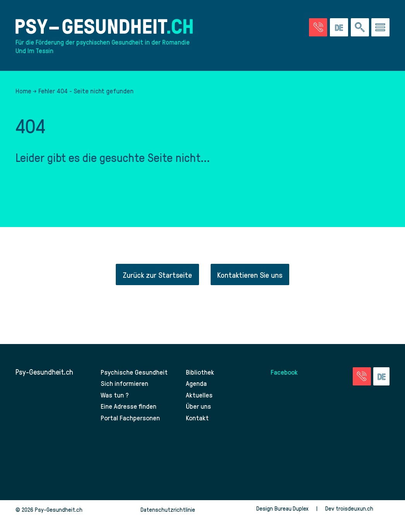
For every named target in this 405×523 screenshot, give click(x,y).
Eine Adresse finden (129, 410)
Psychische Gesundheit (136, 376)
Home (23, 94)
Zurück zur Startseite (156, 279)
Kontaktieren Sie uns (250, 279)
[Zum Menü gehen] (380, 28)
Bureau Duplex (290, 512)
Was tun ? (115, 399)
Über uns (199, 410)
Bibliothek (200, 376)
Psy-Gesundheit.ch (44, 376)
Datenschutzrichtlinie (167, 514)
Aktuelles (199, 399)
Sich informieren (125, 387)
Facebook (285, 376)
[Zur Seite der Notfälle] (318, 28)
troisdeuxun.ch (362, 512)
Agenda (197, 387)
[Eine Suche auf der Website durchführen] (360, 28)
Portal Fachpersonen (131, 422)
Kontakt (197, 422)
